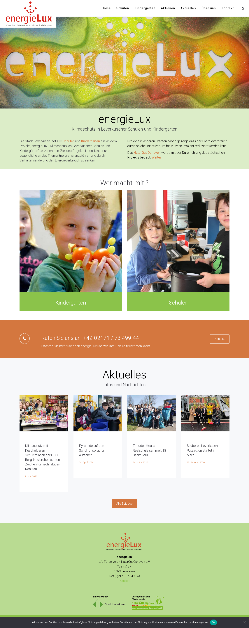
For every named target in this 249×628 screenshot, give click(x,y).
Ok (213, 622)
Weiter (156, 157)
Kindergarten (145, 8)
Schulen (122, 8)
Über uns (209, 8)
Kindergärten (90, 141)
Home (106, 8)
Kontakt (228, 8)
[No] (244, 622)
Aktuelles (188, 8)
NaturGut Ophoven (147, 152)
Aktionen (168, 8)
